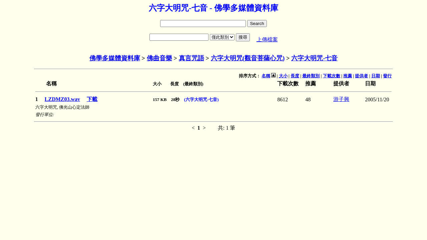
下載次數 (331, 75)
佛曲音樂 (159, 58)
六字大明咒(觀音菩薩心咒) (248, 58)
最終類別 (311, 75)
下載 (92, 99)
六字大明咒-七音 (314, 58)
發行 (387, 75)
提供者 (361, 75)
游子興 (341, 99)
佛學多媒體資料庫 (114, 58)
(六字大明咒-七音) (201, 99)
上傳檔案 (267, 39)
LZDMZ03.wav (62, 99)
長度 (295, 75)
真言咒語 (191, 58)
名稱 (266, 75)
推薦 (347, 75)
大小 (283, 75)
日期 (375, 75)
